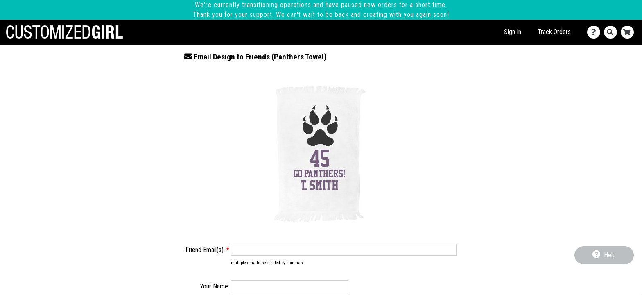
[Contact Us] (595, 32)
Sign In (512, 32)
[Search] (612, 32)
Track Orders (554, 32)
